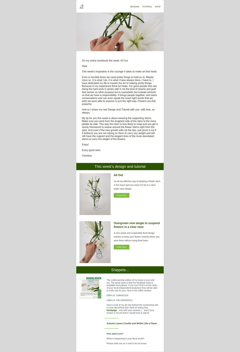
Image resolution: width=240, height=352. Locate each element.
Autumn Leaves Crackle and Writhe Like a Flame (132, 323)
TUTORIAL (147, 6)
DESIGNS (134, 6)
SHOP (158, 6)
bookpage (112, 310)
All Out (124, 60)
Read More (122, 195)
